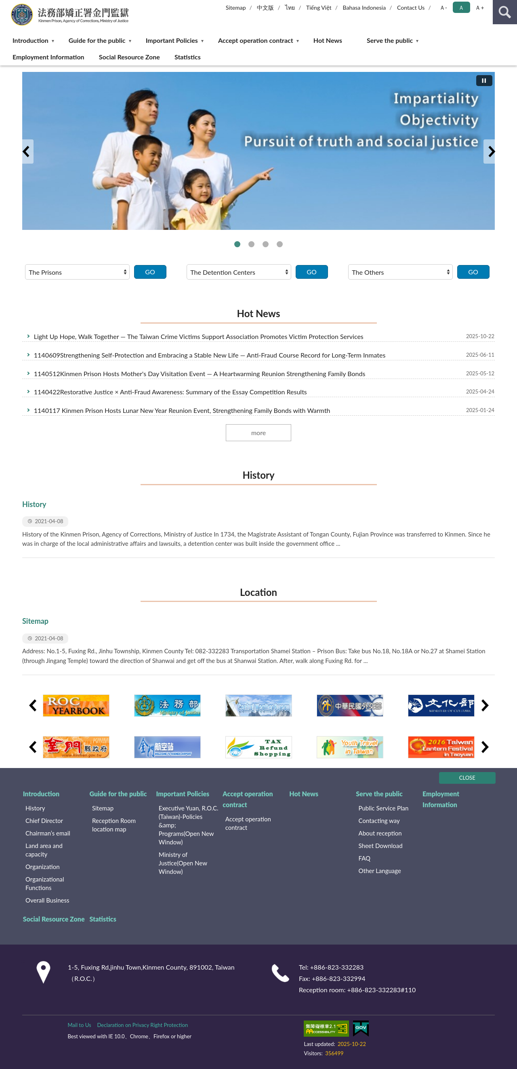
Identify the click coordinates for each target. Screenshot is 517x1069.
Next (491, 151)
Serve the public (390, 40)
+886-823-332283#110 (381, 989)
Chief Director (44, 820)
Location (258, 592)
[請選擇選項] (77, 272)
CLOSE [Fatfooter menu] (467, 777)
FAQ (365, 858)
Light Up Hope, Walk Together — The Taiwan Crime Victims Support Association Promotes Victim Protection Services (199, 336)
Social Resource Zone (129, 57)
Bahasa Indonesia (364, 7)
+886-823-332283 (337, 967)
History (258, 475)
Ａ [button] (461, 7)
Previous (25, 151)
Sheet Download (381, 845)
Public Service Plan (384, 808)
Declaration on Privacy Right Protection (142, 1025)
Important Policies (172, 40)
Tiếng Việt (319, 7)
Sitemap (236, 7)
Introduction (30, 40)
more (258, 432)
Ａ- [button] (443, 7)
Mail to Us (79, 1025)
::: (7, 7)
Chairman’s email (47, 833)
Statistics (187, 57)
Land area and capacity (44, 850)
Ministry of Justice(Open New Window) (183, 863)
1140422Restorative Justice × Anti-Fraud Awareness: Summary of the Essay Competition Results (170, 392)
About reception (380, 833)
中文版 (265, 7)
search (505, 12)
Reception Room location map (114, 825)
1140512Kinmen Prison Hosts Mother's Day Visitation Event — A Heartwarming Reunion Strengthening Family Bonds (200, 373)
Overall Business (47, 900)
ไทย (290, 7)
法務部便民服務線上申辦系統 (280, 244)
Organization (42, 866)
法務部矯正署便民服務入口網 (266, 244)
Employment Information (48, 57)
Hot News (327, 40)
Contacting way (379, 820)
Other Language (380, 870)
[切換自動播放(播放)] (484, 80)
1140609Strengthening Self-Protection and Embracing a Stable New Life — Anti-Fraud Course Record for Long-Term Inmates (210, 355)
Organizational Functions (44, 883)
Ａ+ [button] (479, 7)
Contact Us (411, 7)
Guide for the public (97, 40)
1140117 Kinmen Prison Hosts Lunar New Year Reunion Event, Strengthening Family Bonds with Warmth (182, 410)
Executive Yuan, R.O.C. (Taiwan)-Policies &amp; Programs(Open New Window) (189, 825)
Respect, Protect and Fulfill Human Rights (251, 244)
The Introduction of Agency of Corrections (237, 244)
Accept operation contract (255, 40)
